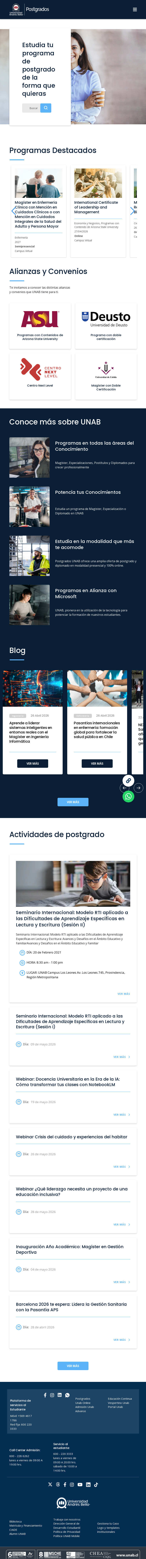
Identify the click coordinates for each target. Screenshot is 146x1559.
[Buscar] (36, 108)
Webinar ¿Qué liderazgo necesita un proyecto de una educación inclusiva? (72, 1191)
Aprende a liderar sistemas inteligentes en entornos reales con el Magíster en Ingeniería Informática (30, 732)
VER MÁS (33, 764)
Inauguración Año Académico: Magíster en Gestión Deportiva (69, 1249)
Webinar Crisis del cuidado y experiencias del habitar (71, 1137)
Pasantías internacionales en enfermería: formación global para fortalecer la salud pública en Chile (97, 730)
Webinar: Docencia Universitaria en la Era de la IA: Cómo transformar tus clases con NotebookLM (68, 1082)
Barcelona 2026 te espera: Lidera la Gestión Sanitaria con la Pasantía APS (71, 1307)
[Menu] (135, 9)
